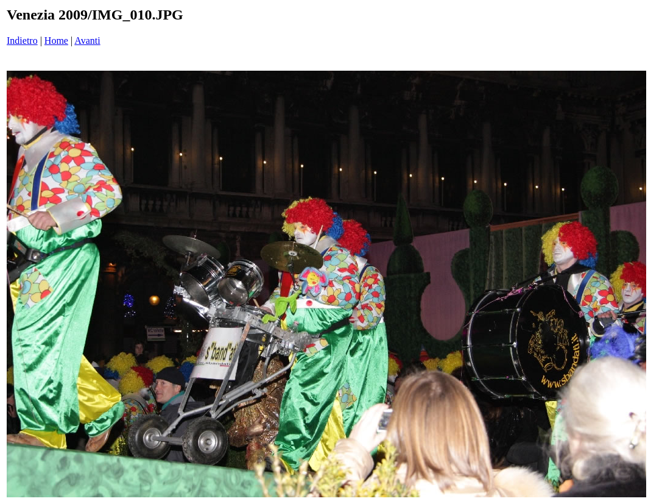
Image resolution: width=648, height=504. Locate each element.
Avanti (87, 40)
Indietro (22, 40)
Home (56, 40)
